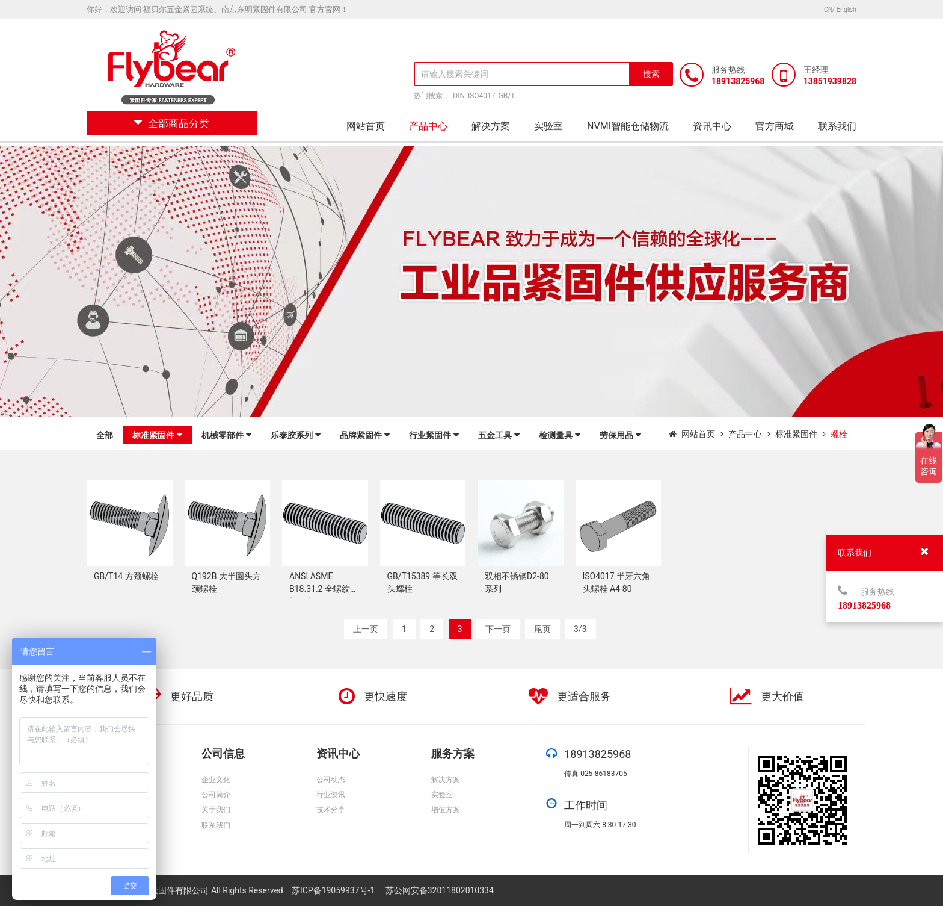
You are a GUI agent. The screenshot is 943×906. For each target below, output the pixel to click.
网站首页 (365, 126)
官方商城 (774, 126)
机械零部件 (226, 435)
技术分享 (330, 809)
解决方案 (491, 126)
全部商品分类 (171, 123)
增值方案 (445, 809)
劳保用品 (620, 435)
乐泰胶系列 (296, 435)
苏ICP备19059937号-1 (334, 890)
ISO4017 (482, 96)
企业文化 (215, 779)
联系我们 (837, 126)
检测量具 (559, 435)
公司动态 (330, 779)
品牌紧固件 (365, 435)
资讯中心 (712, 126)
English (846, 9)
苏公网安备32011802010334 (439, 890)
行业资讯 (330, 794)
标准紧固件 (157, 435)
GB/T (507, 96)
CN (828, 9)
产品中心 (428, 126)
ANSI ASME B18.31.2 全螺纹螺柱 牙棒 (323, 588)
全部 (104, 435)
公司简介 (215, 794)
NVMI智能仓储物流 (628, 126)
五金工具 (499, 435)
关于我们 (215, 809)
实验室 (548, 126)
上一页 (365, 629)
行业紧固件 (434, 435)
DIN (459, 96)
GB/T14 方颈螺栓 (126, 576)
